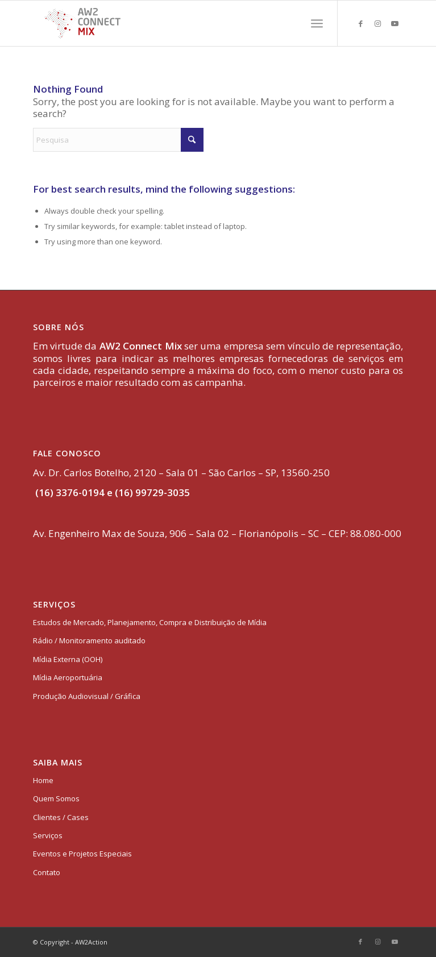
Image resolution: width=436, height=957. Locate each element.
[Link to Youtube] (394, 23)
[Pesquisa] (118, 140)
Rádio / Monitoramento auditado (89, 640)
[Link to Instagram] (377, 23)
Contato (46, 872)
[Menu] (317, 23)
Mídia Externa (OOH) (67, 659)
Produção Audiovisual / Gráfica (86, 696)
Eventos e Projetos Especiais (82, 853)
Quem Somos (56, 798)
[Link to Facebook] (360, 23)
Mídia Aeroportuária (67, 677)
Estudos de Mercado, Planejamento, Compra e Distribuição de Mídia (150, 622)
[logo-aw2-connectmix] (181, 23)
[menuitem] (317, 23)
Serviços (48, 835)
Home (43, 780)
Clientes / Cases (61, 817)
